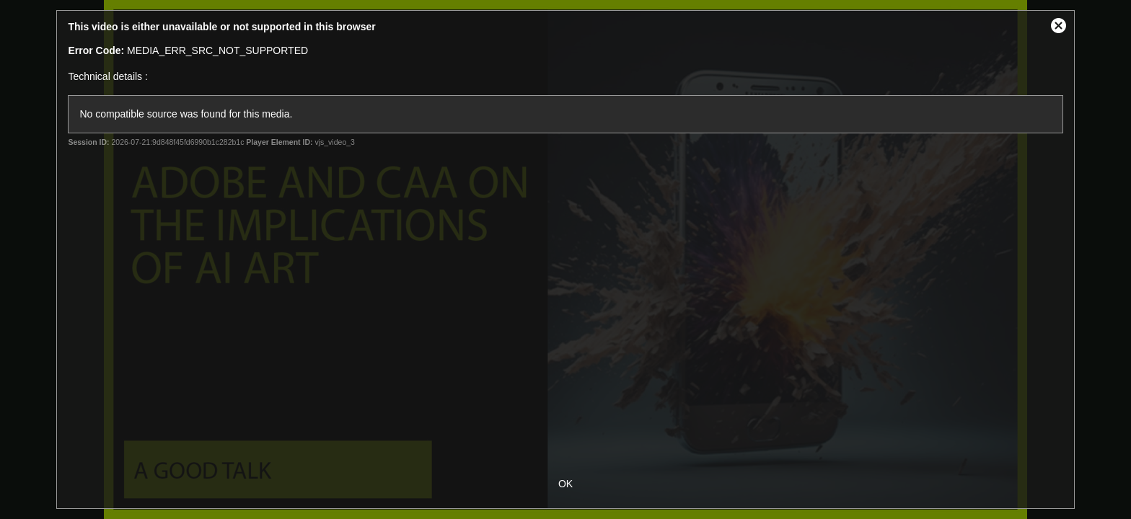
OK (565, 483)
